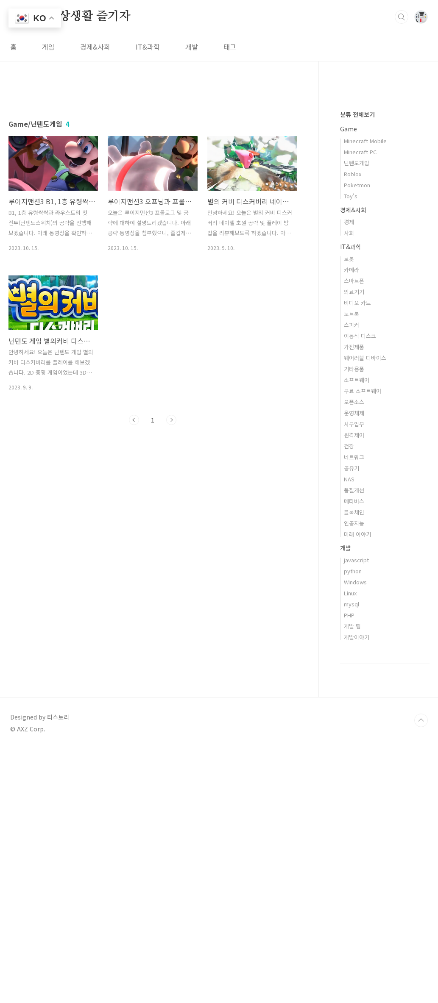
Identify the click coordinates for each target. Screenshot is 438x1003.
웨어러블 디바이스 (365, 612)
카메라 (351, 524)
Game (348, 383)
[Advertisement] (152, 164)
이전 (134, 538)
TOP (421, 974)
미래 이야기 (357, 788)
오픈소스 (354, 656)
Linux (350, 847)
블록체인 (354, 766)
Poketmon (357, 439)
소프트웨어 (356, 634)
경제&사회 (95, 47)
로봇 (349, 513)
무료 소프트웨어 (362, 645)
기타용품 (354, 623)
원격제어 (354, 689)
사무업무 (354, 678)
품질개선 (354, 744)
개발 (191, 47)
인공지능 (354, 777)
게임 (48, 47)
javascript (356, 814)
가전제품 (354, 601)
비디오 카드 (357, 557)
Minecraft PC (360, 406)
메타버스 (354, 755)
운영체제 (354, 667)
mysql (351, 858)
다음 (171, 538)
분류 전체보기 (357, 368)
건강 (349, 700)
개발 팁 (352, 880)
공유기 (351, 722)
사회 (349, 487)
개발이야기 (356, 891)
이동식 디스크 (360, 590)
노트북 (351, 568)
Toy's (350, 450)
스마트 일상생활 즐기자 (70, 16)
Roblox (352, 428)
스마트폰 (354, 535)
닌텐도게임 (356, 417)
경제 (349, 476)
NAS (349, 733)
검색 (401, 17)
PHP (349, 869)
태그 (229, 47)
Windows (355, 836)
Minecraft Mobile (365, 395)
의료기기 (354, 546)
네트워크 (354, 711)
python (353, 825)
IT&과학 (148, 47)
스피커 (351, 579)
